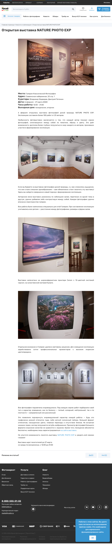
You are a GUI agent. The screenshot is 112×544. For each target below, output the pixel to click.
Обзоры (55, 16)
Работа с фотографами (31, 16)
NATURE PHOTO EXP (66, 435)
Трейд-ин (65, 16)
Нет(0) (104, 455)
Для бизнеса (105, 16)
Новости (46, 16)
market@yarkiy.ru (8, 513)
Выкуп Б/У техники (79, 16)
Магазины (107, 2)
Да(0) (91, 455)
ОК (92, 538)
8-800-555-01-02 (11, 501)
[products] (6, 3)
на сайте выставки (68, 430)
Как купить (94, 16)
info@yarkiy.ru (6, 507)
